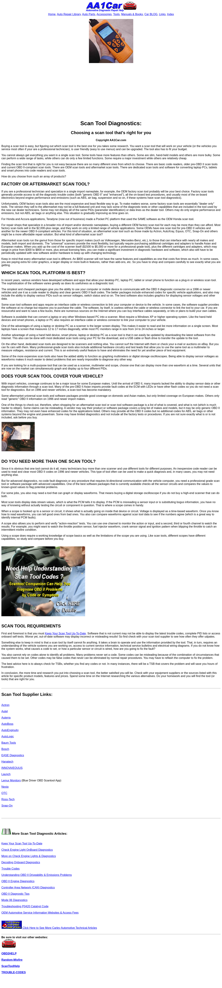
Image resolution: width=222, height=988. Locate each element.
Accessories (104, 14)
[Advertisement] (111, 91)
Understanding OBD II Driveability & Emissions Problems (36, 874)
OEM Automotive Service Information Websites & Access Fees (40, 912)
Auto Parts (88, 14)
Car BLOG (150, 14)
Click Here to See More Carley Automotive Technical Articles (49, 927)
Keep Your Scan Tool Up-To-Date (65, 633)
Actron (5, 705)
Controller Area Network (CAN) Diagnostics (28, 887)
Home (52, 14)
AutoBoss (7, 723)
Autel (4, 711)
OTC (4, 793)
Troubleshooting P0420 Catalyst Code (24, 906)
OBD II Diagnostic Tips (15, 893)
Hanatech (7, 761)
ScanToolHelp (10, 966)
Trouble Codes (10, 868)
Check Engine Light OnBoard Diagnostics (27, 849)
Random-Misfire (11, 959)
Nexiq (5, 786)
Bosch (5, 749)
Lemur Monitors (11, 780)
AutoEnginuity (10, 730)
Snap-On (7, 805)
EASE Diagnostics (12, 755)
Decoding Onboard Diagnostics (20, 862)
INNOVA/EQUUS (12, 767)
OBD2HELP (9, 953)
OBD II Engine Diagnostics (17, 881)
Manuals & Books (132, 14)
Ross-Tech (8, 799)
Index (170, 14)
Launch (6, 774)
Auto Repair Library (69, 14)
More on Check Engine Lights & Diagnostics (28, 856)
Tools (116, 14)
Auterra (5, 717)
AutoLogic (7, 736)
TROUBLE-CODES (13, 972)
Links (162, 14)
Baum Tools (8, 742)
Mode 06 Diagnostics (14, 900)
